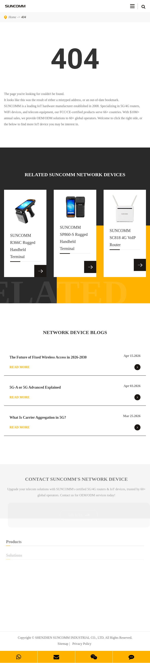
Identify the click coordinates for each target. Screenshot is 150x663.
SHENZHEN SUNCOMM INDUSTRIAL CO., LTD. (69, 637)
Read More (75, 367)
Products (75, 543)
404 (23, 17)
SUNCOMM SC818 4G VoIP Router (123, 239)
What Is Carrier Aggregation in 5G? (38, 417)
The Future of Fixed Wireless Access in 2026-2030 (48, 357)
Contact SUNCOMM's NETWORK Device (77, 479)
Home (12, 17)
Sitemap (63, 643)
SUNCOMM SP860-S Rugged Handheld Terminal (74, 239)
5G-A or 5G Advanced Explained (35, 387)
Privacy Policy (81, 643)
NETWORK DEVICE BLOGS (75, 332)
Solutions (75, 556)
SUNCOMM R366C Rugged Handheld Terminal (22, 247)
